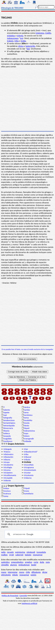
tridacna (27, 478)
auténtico (5, 562)
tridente (7, 480)
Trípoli (27, 488)
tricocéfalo (28, 464)
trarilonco (8, 441)
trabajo (10, 41)
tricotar (27, 472)
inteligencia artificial (29, 603)
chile (28, 572)
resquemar (38, 554)
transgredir (29, 438)
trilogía (20, 35)
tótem (26, 436)
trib (16, 41)
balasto (28, 554)
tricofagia (8, 467)
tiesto (26, 425)
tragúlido (8, 438)
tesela (26, 423)
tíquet (26, 428)
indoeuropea (12, 38)
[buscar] (27, 534)
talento (7, 410)
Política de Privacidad (10, 595)
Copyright (23, 595)
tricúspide (8, 478)
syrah (11, 554)
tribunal (27, 457)
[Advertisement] (27, 314)
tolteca (7, 433)
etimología (6, 574)
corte (36, 562)
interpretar (12, 572)
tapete (6, 412)
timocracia (8, 428)
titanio (6, 430)
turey (6, 496)
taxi (5, 415)
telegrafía (8, 417)
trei (21, 38)
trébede (27, 441)
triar (26, 449)
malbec (4, 554)
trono (26, 491)
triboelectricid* (31, 451)
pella (3, 552)
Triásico (7, 451)
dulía (42, 562)
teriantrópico (9, 423)
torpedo (7, 436)
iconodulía (41, 552)
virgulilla (5, 564)
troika (23, 41)
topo (26, 433)
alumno (13, 564)
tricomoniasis (30, 470)
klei (28, 48)
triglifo (48, 33)
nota (48, 562)
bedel (33, 564)
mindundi (31, 552)
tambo (27, 410)
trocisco (7, 491)
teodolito (28, 420)
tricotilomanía (10, 475)
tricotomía (28, 475)
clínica (21, 46)
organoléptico (17, 562)
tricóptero (8, 472)
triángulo (8, 449)
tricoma (7, 470)
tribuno (7, 459)
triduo (6, 488)
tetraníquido (9, 425)
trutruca (7, 493)
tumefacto (28, 493)
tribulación (8, 457)
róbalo (15, 574)
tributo (27, 459)
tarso (26, 412)
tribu (26, 454)
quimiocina (20, 552)
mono (21, 572)
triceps (7, 462)
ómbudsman (24, 564)
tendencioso (9, 420)
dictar (44, 572)
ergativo (28, 562)
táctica (27, 407)
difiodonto (36, 572)
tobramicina (29, 430)
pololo (33, 574)
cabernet (19, 554)
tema (26, 417)
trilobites (11, 35)
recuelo (10, 552)
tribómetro (8, 454)
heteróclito (30, 46)
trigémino (40, 33)
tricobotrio (8, 464)
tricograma (29, 467)
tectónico (28, 415)
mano (3, 572)
